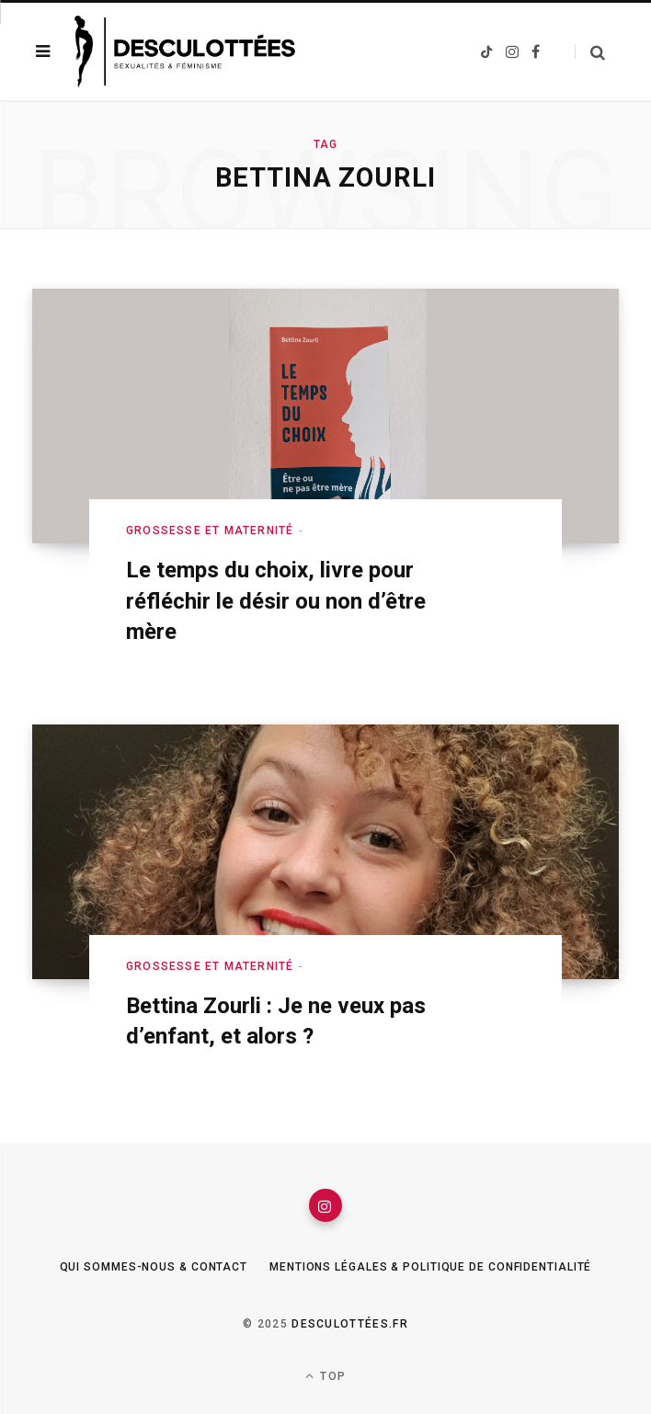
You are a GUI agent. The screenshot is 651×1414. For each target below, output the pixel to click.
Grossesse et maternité (209, 530)
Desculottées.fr (349, 1323)
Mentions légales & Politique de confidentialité (430, 1266)
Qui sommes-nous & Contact (154, 1266)
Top (325, 1376)
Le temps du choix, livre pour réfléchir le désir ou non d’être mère (276, 600)
